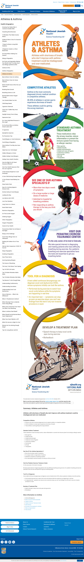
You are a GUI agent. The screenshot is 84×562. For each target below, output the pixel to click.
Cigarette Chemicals (7, 106)
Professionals (73, 2)
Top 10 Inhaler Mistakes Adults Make (10, 273)
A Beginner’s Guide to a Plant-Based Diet (10, 49)
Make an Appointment (68, 5)
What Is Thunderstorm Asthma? (10, 299)
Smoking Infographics (8, 254)
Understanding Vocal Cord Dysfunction (9, 290)
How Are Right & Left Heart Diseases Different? (9, 163)
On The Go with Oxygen (8, 213)
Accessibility (70, 551)
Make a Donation (48, 529)
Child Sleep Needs (7, 103)
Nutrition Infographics (8, 210)
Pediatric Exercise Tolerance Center (33, 503)
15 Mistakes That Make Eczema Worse (10, 35)
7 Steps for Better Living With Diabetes (10, 45)
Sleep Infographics (7, 251)
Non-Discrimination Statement (60, 551)
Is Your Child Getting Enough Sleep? (11, 176)
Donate (77, 5)
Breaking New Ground (8, 89)
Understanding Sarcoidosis (9, 286)
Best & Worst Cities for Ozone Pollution (10, 80)
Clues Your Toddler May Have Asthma (10, 110)
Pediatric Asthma (29, 501)
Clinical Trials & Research (63, 11)
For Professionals (10, 531)
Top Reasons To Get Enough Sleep (11, 280)
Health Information (17, 14)
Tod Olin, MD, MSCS (49, 399)
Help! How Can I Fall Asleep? (9, 150)
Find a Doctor (21, 11)
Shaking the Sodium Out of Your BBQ (10, 242)
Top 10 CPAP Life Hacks (8, 269)
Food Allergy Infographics (9, 142)
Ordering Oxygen (6, 216)
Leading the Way (6, 195)
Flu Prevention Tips (7, 136)
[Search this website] (82, 6)
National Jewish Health (79, 554)
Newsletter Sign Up (76, 542)
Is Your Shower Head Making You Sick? (10, 180)
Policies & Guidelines (47, 551)
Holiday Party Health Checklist (10, 159)
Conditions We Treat (7, 11)
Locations (46, 526)
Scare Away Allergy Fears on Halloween (9, 237)
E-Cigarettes (5, 130)
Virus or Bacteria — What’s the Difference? (10, 294)
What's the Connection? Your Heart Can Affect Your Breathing (11, 307)
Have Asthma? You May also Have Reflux (11, 146)
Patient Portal (61, 2)
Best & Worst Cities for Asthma (10, 77)
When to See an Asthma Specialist (32, 499)
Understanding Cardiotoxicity (10, 283)
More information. (63, 560)
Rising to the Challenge (8, 233)
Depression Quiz (6, 117)
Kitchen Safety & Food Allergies (10, 192)
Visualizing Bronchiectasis (9, 31)
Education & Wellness (49, 11)
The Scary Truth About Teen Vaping (11, 266)
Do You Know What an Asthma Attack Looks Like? (10, 125)
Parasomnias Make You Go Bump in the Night (11, 229)
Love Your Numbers (7, 201)
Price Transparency (78, 551)
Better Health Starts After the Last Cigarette (11, 85)
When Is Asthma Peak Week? (9, 311)
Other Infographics (7, 219)
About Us (55, 2)
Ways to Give (76, 11)
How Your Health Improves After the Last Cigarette (10, 167)
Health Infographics (26, 14)
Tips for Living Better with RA (10, 330)
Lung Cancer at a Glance (8, 204)
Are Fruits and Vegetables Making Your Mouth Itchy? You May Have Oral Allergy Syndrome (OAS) (11, 63)
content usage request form (52, 401)
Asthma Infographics (7, 70)
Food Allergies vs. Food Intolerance (11, 139)
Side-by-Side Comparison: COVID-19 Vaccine (11, 246)
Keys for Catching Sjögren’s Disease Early (9, 188)
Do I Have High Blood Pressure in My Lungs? (10, 121)
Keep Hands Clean (7, 184)
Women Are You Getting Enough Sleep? (10, 326)
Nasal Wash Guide (7, 207)
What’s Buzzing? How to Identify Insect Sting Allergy (10, 302)
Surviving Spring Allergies (8, 260)
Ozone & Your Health (7, 226)
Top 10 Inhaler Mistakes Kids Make (11, 277)
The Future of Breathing (8, 263)
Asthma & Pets (6, 67)
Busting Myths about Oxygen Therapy (10, 96)
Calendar (66, 525)
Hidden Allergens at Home (9, 153)
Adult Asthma (28, 504)
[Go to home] (10, 5)
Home (2, 14)
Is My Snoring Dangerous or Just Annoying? (10, 172)
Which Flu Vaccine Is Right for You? (11, 322)
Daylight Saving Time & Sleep (10, 114)
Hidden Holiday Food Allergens (10, 156)
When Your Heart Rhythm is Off (10, 319)
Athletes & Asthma (7, 74)
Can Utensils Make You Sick (9, 100)
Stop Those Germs (7, 257)
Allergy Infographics (7, 58)
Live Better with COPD (8, 198)
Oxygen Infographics (7, 223)
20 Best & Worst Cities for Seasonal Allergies (11, 40)
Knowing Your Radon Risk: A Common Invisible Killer (9, 27)
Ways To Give (10, 527)
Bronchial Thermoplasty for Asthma (33, 506)
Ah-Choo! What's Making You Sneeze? (9, 54)
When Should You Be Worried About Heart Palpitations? (11, 315)
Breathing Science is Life (8, 92)
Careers (67, 2)
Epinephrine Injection (7, 133)
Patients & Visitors (35, 11)
